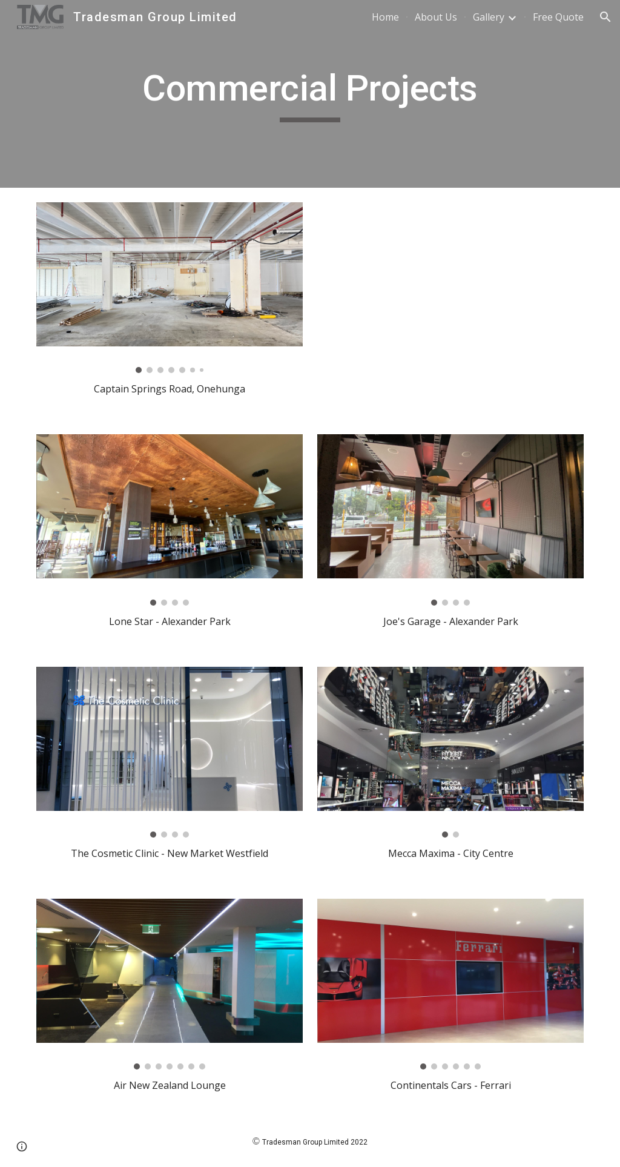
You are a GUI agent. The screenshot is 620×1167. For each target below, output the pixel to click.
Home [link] (385, 17)
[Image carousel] (169, 287)
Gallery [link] (488, 17)
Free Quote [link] (558, 17)
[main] (310, 94)
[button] (605, 16)
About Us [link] (436, 17)
